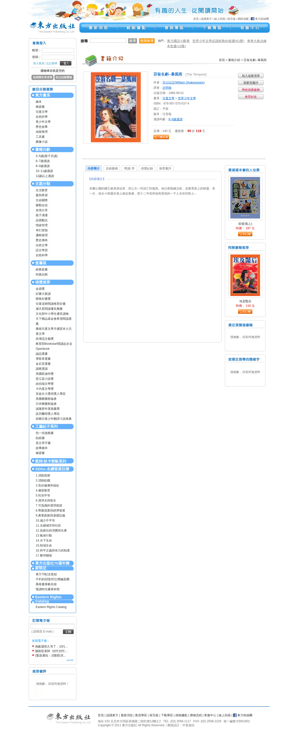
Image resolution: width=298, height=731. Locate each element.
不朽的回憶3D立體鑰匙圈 (52, 579)
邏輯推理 (42, 235)
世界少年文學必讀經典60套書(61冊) (218, 41)
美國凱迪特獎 (45, 374)
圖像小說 (42, 142)
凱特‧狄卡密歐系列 (50, 461)
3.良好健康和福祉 (47, 485)
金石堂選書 (43, 364)
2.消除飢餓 (43, 480)
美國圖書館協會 (46, 398)
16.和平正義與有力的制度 (53, 550)
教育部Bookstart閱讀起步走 (54, 344)
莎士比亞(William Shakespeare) (183, 82)
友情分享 (42, 210)
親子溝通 (42, 215)
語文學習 (42, 250)
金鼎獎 (40, 288)
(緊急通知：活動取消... (50, 655)
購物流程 (196, 715)
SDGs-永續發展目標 (52, 469)
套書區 (40, 263)
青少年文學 (43, 122)
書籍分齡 (42, 149)
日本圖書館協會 (46, 404)
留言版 (231, 18)
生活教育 (42, 190)
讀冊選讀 (42, 368)
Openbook (42, 348)
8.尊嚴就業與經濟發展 (50, 510)
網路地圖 (243, 18)
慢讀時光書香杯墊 (48, 589)
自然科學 (42, 116)
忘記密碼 (51, 63)
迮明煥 (166, 88)
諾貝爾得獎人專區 (48, 414)
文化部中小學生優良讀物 (52, 314)
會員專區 (141, 715)
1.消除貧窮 (43, 475)
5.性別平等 (43, 495)
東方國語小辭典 (178, 41)
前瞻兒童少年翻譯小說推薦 (54, 418)
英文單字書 (43, 443)
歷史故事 (42, 126)
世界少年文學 (187, 98)
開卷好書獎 (43, 298)
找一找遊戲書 (45, 433)
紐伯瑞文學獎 (45, 384)
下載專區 (167, 715)
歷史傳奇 (42, 240)
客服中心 (210, 715)
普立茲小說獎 (45, 378)
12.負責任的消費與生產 (51, 530)
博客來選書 (43, 358)
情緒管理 (42, 225)
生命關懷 (42, 200)
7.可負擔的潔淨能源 (49, 505)
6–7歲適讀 (43, 161)
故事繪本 (42, 448)
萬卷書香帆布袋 (46, 584)
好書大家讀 (43, 294)
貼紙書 (40, 438)
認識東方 (206, 18)
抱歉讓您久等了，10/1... (51, 646)
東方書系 (42, 95)
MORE (70, 660)
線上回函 (219, 18)
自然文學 (42, 245)
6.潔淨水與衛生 (46, 500)
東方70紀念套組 (46, 574)
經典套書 (42, 269)
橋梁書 (40, 106)
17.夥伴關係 (44, 555)
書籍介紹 (234, 60)
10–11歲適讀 (44, 171)
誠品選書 (42, 354)
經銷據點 (181, 715)
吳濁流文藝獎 (45, 338)
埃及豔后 (245, 301)
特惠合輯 (42, 274)
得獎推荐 (42, 282)
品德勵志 (42, 220)
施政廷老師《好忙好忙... (51, 651)
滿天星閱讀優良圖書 (49, 308)
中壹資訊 (188, 725)
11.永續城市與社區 (48, 525)
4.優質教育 (43, 490)
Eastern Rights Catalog (48, 599)
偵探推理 (42, 132)
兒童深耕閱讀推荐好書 (51, 304)
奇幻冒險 (42, 230)
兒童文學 (42, 112)
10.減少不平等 (45, 520)
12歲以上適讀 (45, 176)
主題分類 (42, 184)
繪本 (39, 102)
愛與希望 (42, 195)
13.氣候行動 (44, 535)
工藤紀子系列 (46, 426)
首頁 (196, 18)
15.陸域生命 (44, 545)
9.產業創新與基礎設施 (50, 515)
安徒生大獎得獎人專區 (51, 394)
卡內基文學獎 (45, 388)
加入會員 (38, 63)
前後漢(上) (245, 224)
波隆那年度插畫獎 (48, 408)
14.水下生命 (44, 540)
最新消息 (127, 715)
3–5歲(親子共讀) (47, 156)
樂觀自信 (42, 205)
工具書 (40, 136)
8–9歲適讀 (43, 166)
